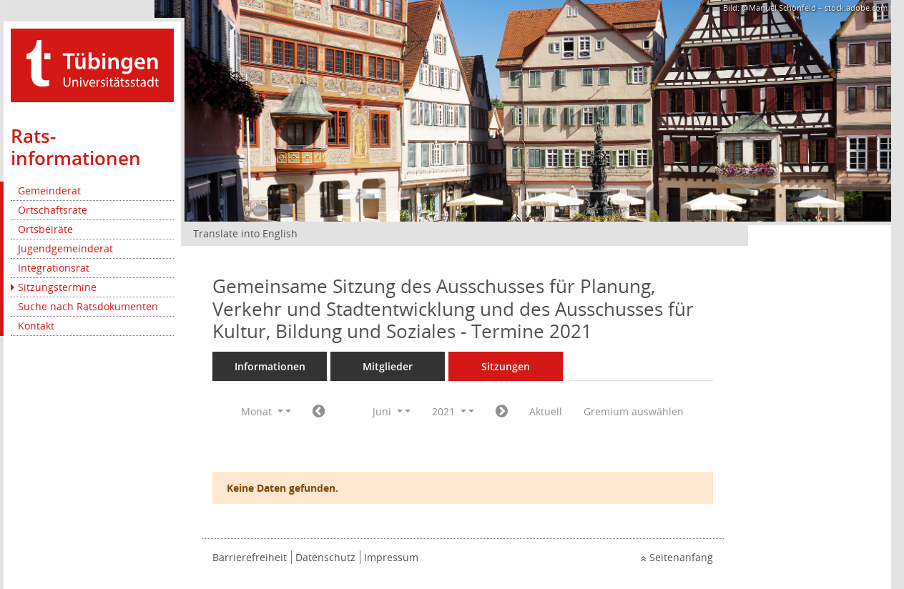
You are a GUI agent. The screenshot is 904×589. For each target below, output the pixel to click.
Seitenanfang (681, 557)
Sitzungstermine (57, 287)
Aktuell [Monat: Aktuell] (545, 411)
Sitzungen (505, 366)
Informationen (270, 366)
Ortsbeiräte (45, 229)
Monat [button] (262, 411)
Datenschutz (325, 557)
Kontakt (36, 325)
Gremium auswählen (634, 411)
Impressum (391, 557)
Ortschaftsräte (52, 210)
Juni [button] (388, 411)
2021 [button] (449, 411)
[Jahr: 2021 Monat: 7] (502, 412)
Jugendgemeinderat (65, 248)
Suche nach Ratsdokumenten (88, 306)
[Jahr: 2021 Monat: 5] (318, 412)
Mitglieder (388, 366)
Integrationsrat (53, 267)
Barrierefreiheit (249, 557)
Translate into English (245, 233)
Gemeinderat (49, 190)
